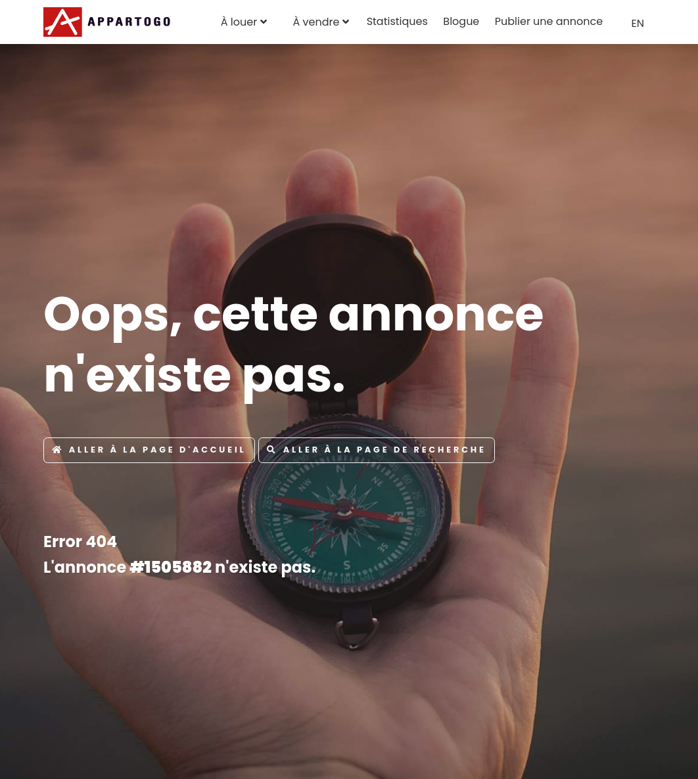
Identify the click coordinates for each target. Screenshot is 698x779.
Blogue (461, 21)
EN (638, 23)
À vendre (315, 22)
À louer (239, 22)
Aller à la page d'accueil (149, 449)
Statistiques (397, 21)
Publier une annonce (549, 21)
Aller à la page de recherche (376, 449)
